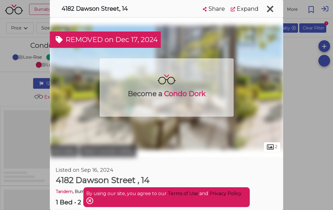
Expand (244, 8)
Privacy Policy (225, 193)
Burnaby (64, 151)
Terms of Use (183, 193)
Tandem (64, 191)
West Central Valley (107, 151)
